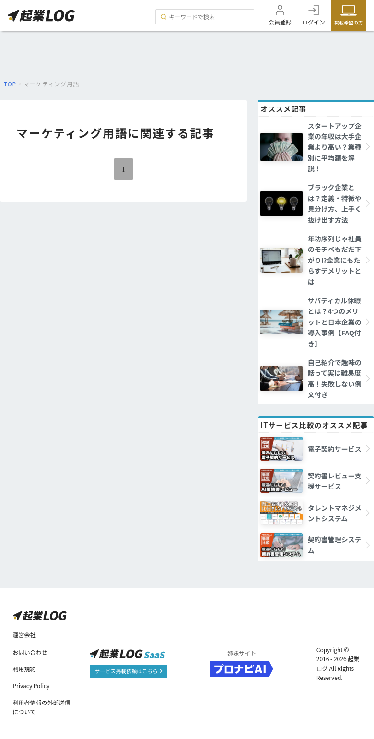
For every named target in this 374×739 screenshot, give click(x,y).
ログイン (313, 22)
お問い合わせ (30, 652)
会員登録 (280, 22)
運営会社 (24, 635)
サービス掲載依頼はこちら (128, 671)
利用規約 (24, 669)
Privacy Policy (31, 685)
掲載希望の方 (348, 22)
